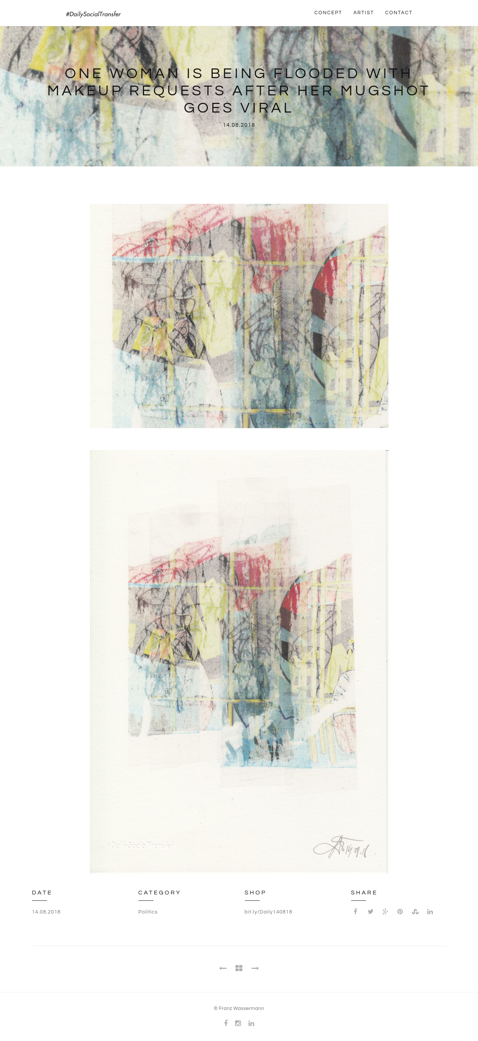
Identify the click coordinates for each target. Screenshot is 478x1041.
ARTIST (363, 12)
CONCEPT (329, 12)
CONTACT (399, 12)
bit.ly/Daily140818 (269, 912)
